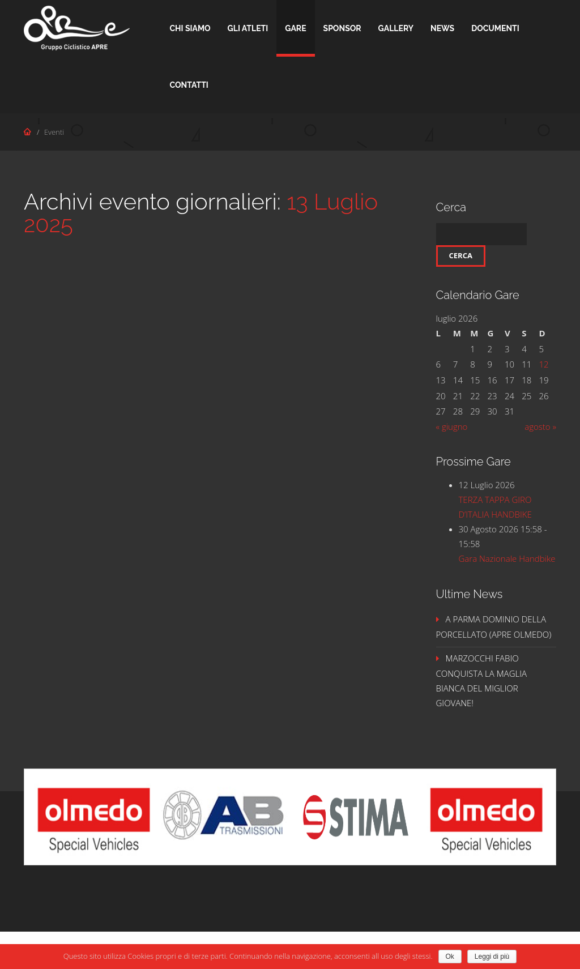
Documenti (495, 28)
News (442, 28)
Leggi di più (492, 957)
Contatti (189, 84)
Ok (450, 957)
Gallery (395, 28)
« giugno (452, 426)
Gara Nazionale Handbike (507, 558)
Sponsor (342, 28)
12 (544, 364)
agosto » (540, 426)
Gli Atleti (248, 28)
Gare (295, 28)
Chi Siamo (190, 28)
